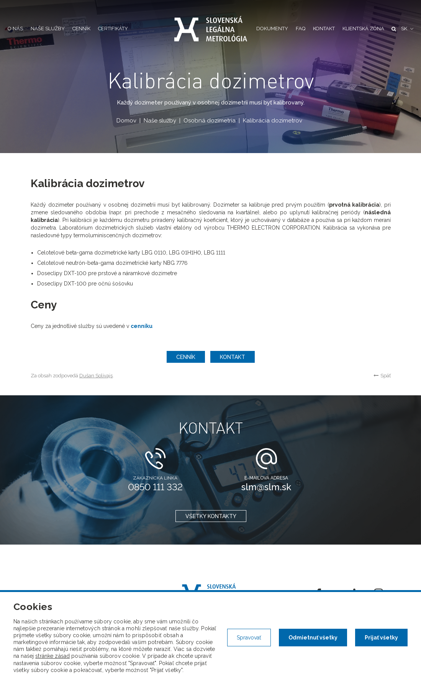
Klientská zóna (363, 28)
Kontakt (324, 28)
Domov (126, 120)
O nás (15, 28)
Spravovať (249, 637)
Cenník (81, 28)
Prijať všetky (381, 637)
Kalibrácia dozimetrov (272, 120)
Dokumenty (272, 28)
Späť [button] (382, 375)
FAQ (300, 28)
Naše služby (48, 28)
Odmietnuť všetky (312, 637)
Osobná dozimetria (209, 120)
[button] (407, 29)
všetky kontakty (210, 516)
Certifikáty (113, 28)
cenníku (141, 326)
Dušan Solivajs (96, 375)
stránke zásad (52, 656)
